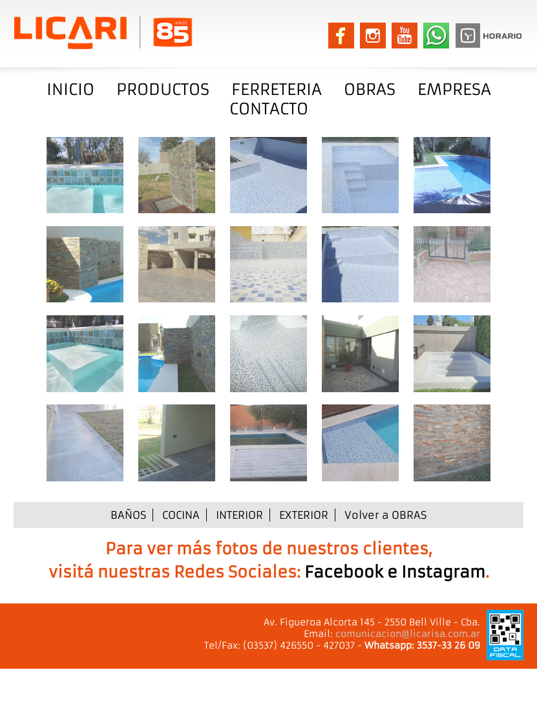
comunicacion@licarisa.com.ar (407, 634)
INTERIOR (239, 514)
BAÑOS (128, 514)
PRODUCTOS (162, 89)
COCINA (181, 514)
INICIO (70, 89)
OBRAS (369, 89)
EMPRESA (454, 89)
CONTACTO (268, 109)
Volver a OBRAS (385, 514)
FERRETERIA (276, 89)
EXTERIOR (303, 514)
